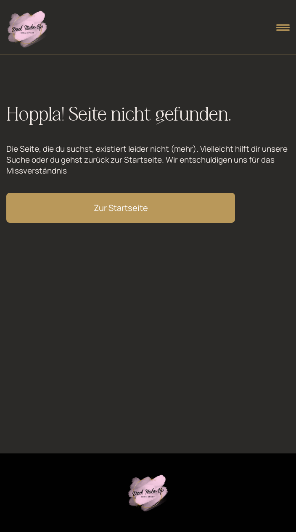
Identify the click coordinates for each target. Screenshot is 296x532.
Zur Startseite (121, 207)
